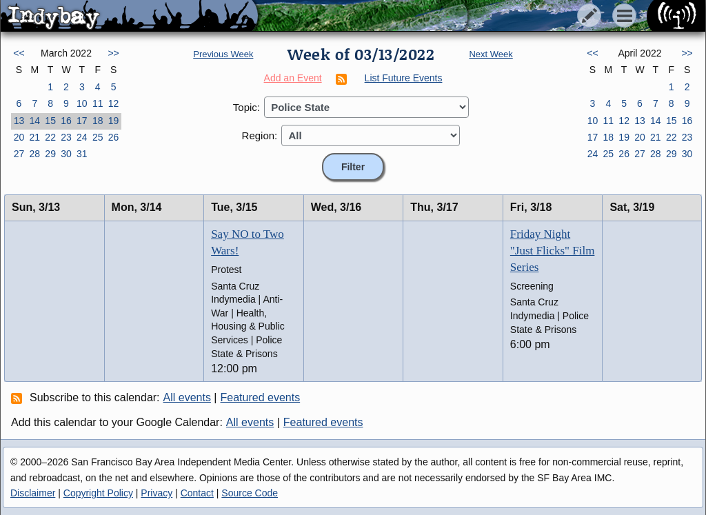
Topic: (246, 107)
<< (18, 53)
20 (19, 137)
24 (82, 137)
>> (113, 53)
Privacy (156, 492)
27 (19, 153)
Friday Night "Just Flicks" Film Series (552, 251)
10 (82, 103)
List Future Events (404, 77)
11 (97, 103)
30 (66, 153)
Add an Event (293, 77)
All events (187, 397)
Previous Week (223, 54)
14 (34, 120)
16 (66, 120)
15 (50, 120)
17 (82, 120)
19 (113, 120)
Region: (260, 135)
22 (50, 137)
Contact (197, 492)
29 (50, 153)
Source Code (249, 492)
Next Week (490, 54)
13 (19, 120)
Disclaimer (32, 492)
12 (113, 103)
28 (34, 153)
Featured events (261, 397)
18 (97, 120)
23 (66, 137)
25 (97, 137)
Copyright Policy (98, 492)
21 (34, 137)
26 (113, 137)
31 (82, 153)
